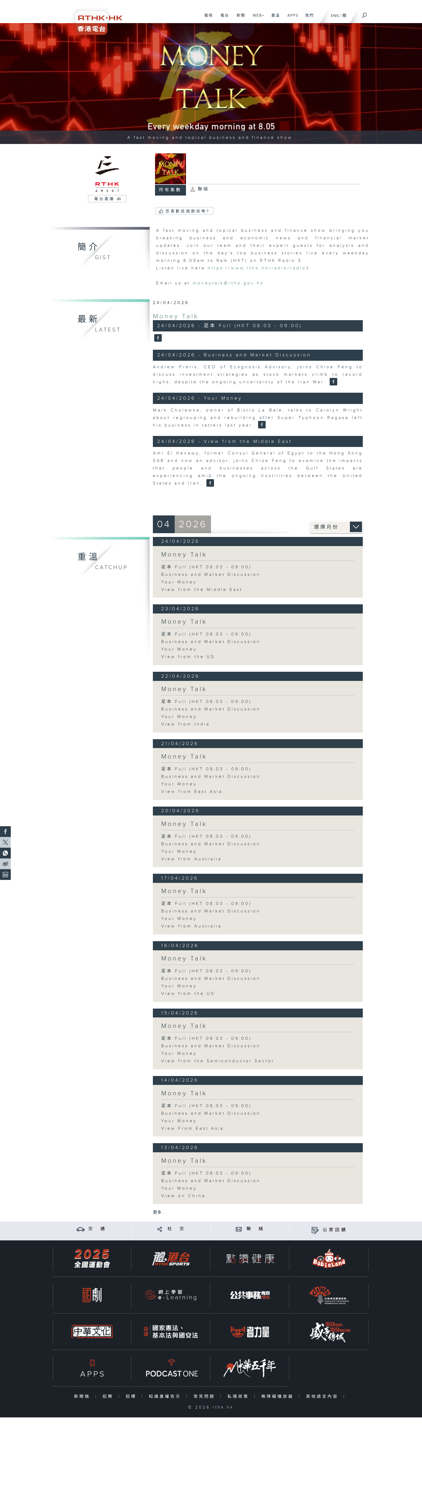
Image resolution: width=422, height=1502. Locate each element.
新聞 (239, 18)
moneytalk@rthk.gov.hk (228, 283)
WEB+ (257, 18)
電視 (206, 18)
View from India (185, 724)
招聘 (109, 1396)
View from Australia (191, 859)
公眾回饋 (335, 1230)
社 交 (176, 1229)
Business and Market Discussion (211, 574)
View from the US (188, 656)
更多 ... (159, 1212)
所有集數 (170, 190)
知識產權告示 (166, 1396)
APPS (290, 18)
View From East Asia (192, 1128)
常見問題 (205, 1396)
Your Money (179, 582)
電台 (222, 18)
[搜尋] (364, 13)
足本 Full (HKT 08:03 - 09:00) (206, 567)
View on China (183, 1195)
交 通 (97, 1229)
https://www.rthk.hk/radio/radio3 (259, 268)
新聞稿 (83, 1396)
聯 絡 (256, 1229)
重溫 (273, 18)
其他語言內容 (323, 1396)
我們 (307, 18)
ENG (335, 15)
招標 (132, 1396)
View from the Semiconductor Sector (218, 1061)
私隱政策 (239, 1396)
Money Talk (176, 316)
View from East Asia (192, 791)
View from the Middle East (201, 589)
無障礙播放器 (278, 1396)
